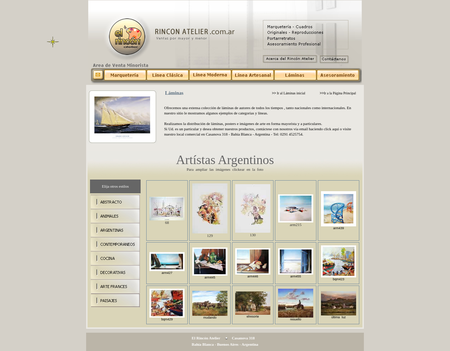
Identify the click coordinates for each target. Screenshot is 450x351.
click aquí (331, 129)
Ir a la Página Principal (338, 93)
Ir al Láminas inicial (288, 93)
